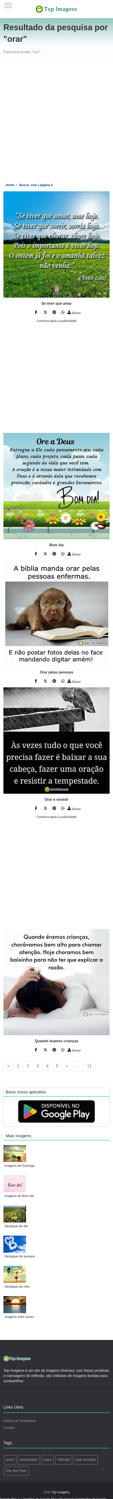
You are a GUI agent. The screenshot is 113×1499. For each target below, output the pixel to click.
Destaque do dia (16, 1226)
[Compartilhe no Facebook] (36, 312)
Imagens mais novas (19, 1317)
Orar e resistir (57, 799)
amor (10, 1460)
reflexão (63, 1460)
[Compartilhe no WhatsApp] (63, 312)
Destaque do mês (17, 1286)
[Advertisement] (55, 120)
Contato (9, 1427)
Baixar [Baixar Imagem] (74, 313)
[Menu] (8, 4)
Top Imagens (60, 1492)
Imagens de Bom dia (19, 1196)
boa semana (86, 1460)
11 (89, 1066)
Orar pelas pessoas (56, 672)
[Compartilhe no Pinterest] (54, 312)
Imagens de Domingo (20, 1165)
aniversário (29, 1460)
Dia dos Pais (16, 1471)
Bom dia (56, 545)
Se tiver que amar (56, 303)
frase (48, 1460)
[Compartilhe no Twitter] (45, 312)
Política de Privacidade (19, 1421)
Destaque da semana (20, 1256)
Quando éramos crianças (56, 1041)
